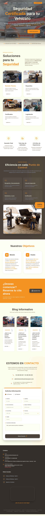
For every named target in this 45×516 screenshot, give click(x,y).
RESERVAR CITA (38, 2)
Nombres (7, 399)
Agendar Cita (36, 291)
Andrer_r (36, 513)
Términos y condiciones (19, 513)
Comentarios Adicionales (10, 424)
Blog (26, 2)
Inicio (10, 2)
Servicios (14, 2)
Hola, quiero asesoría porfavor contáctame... (22, 428)
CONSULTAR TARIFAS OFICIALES (22, 38)
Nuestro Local (20, 2)
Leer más (7, 346)
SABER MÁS (8, 122)
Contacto (30, 2)
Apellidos (25, 399)
